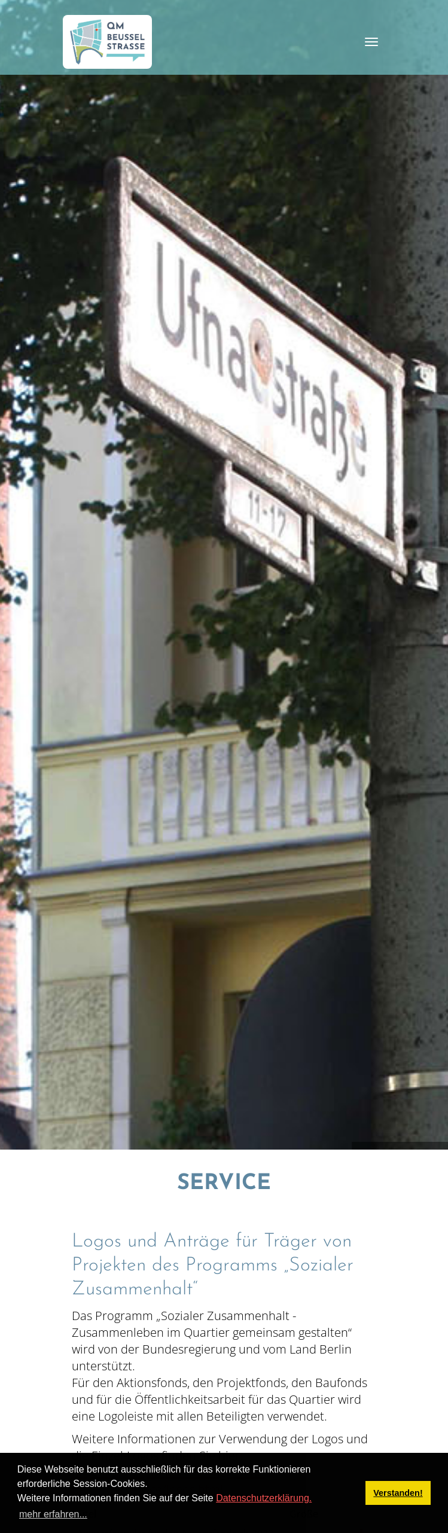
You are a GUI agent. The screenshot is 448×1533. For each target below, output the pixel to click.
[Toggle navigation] (371, 42)
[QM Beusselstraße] (108, 42)
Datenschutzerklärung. (264, 1498)
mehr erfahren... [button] (53, 1514)
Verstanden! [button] (397, 1493)
